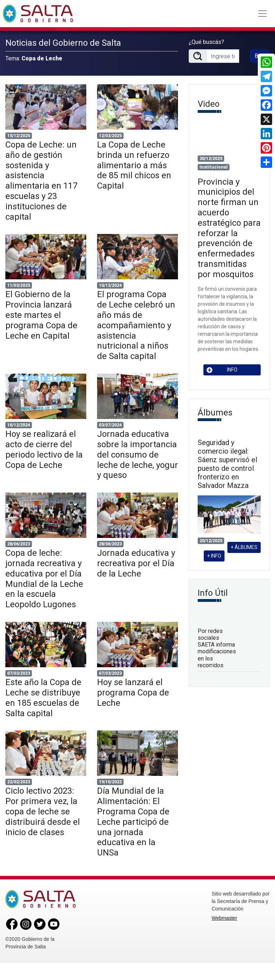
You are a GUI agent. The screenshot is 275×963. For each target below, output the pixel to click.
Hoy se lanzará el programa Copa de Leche (133, 692)
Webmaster (224, 918)
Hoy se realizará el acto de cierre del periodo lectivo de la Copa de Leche (44, 449)
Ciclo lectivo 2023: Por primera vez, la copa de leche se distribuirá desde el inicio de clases (42, 811)
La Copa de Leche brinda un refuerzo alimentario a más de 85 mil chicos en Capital (134, 165)
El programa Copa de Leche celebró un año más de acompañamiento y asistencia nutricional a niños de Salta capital (136, 325)
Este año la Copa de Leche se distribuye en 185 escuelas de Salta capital (43, 697)
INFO (222, 370)
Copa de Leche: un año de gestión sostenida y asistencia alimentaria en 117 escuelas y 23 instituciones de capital (41, 181)
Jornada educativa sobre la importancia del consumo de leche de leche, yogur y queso (137, 454)
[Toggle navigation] (262, 13)
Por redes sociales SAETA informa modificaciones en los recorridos (217, 648)
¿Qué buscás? (206, 42)
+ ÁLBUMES (244, 547)
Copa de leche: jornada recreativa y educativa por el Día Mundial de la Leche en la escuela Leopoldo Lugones (44, 578)
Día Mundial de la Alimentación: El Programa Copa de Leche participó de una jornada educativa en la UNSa (133, 822)
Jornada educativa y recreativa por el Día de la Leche (136, 563)
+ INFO (214, 556)
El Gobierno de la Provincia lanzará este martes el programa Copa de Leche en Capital (41, 314)
